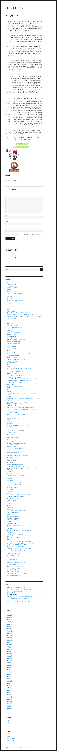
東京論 (8, 387)
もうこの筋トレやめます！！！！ (14, 445)
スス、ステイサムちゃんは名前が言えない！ (17, 448)
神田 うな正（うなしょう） (13, 457)
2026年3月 (9, 614)
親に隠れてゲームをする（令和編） (15, 300)
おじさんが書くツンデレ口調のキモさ (15, 430)
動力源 (8, 364)
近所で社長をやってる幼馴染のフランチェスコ (17, 443)
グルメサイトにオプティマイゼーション (16, 359)
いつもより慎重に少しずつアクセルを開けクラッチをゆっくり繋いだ (22, 378)
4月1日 (8, 307)
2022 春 (8, 350)
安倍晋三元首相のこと (12, 346)
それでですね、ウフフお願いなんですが (16, 414)
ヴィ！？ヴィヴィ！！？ (12, 412)
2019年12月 (9, 697)
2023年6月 (9, 635)
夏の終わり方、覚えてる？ (13, 437)
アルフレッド (10, 491)
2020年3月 (9, 692)
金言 (8, 389)
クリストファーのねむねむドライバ (15, 484)
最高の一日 (9, 469)
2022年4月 (9, 656)
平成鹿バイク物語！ (11, 500)
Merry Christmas (11, 405)
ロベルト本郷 (10, 489)
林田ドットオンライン (14, 8)
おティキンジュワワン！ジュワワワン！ (16, 498)
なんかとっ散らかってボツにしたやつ (15, 371)
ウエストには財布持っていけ (13, 564)
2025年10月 (9, 617)
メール (7, 221)
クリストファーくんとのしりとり (14, 284)
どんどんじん (10, 436)
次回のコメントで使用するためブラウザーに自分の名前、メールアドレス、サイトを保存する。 (25, 234)
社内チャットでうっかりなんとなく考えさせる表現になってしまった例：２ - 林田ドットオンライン (25, 598)
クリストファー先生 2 (12, 519)
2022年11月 (9, 646)
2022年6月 (9, 655)
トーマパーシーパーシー (12, 302)
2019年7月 (9, 706)
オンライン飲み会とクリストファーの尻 (16, 466)
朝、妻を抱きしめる (11, 336)
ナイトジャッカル (11, 432)
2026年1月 (9, 615)
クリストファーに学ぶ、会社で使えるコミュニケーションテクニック (22, 409)
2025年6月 (9, 619)
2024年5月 (9, 626)
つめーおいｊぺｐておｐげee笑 (14, 441)
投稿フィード (10, 736)
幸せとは (9, 289)
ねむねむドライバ (11, 509)
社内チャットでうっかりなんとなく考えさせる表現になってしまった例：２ (24, 398)
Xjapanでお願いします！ (13, 536)
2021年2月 (9, 676)
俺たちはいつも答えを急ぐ (13, 418)
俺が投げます (10, 462)
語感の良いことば (11, 311)
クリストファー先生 (11, 523)
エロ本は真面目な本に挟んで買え (14, 575)
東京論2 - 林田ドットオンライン (18, 587)
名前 (6, 215)
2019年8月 (9, 705)
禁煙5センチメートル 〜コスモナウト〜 (16, 566)
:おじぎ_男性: (10, 503)
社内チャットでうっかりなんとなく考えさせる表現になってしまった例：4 (24, 354)
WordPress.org (10, 740)
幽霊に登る (9, 423)
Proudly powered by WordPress (21, 747)
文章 (8, 720)
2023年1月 (9, 642)
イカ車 (8, 421)
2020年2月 (9, 694)
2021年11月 (9, 662)
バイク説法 (9, 528)
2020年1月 (9, 696)
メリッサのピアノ (11, 329)
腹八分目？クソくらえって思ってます (15, 525)
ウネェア (9, 320)
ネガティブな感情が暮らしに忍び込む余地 (16, 339)
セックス (9, 391)
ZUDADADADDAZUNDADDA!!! (14, 382)
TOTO (8, 486)
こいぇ (8, 428)
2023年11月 (9, 633)
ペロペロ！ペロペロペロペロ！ (14, 527)
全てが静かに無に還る (12, 361)
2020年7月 (9, 689)
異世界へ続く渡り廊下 (12, 461)
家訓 (8, 309)
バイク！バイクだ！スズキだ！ (14, 332)
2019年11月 (9, 699)
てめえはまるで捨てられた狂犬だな (15, 482)
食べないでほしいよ (11, 411)
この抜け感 (9, 478)
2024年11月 (9, 621)
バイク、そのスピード (12, 352)
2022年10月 (9, 648)
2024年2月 (9, 630)
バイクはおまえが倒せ (12, 559)
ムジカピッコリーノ (11, 471)
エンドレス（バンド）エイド (13, 537)
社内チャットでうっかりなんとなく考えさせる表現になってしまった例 (23, 407)
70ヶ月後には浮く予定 (12, 357)
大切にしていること (11, 348)
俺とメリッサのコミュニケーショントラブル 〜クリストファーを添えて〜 (24, 552)
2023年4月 (9, 639)
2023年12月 (9, 631)
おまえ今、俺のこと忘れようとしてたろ (16, 386)
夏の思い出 (9, 298)
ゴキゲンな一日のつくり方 (13, 555)
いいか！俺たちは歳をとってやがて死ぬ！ (16, 550)
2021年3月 (9, 674)
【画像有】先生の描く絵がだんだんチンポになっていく (19, 403)
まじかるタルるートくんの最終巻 (14, 375)
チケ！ (8, 282)
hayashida (10, 180)
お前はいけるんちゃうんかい (13, 452)
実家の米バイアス (11, 400)
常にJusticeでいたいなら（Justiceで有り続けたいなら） (20, 380)
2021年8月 (9, 667)
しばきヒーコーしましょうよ (13, 553)
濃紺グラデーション (11, 502)
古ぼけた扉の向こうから (12, 518)
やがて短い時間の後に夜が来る (14, 377)
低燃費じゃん (10, 514)
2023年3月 (9, 640)
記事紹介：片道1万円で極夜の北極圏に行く (17, 475)
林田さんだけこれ (11, 420)
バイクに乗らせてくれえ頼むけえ (14, 568)
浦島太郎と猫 (10, 480)
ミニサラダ (9, 330)
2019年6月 (9, 708)
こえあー (9, 416)
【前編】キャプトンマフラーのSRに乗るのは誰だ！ (19, 546)
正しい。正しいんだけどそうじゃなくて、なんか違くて (19, 370)
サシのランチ (10, 532)
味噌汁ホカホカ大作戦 (12, 287)
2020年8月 (9, 687)
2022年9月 (9, 649)
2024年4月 (9, 628)
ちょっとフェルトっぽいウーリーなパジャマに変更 (18, 494)
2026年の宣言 (10, 286)
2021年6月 (9, 671)
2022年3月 (9, 658)
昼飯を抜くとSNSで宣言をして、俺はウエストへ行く (19, 530)
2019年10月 (9, 701)
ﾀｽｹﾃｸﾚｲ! (9, 427)
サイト (6, 227)
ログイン (9, 735)
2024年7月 (9, 624)
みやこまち (9, 453)
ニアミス (9, 477)
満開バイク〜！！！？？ (12, 325)
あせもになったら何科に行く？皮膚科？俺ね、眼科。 (19, 541)
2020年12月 (9, 680)
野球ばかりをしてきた (12, 373)
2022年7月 (9, 653)
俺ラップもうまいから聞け (13, 571)
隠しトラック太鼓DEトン (12, 569)
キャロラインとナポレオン (13, 487)
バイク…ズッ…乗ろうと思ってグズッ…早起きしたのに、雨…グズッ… (22, 393)
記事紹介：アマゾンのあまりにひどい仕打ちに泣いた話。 (20, 543)
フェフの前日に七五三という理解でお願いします (18, 511)
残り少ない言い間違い (12, 334)
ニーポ (8, 560)
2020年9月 (9, 685)
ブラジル (9, 295)
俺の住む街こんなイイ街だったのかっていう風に (18, 425)
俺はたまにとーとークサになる (14, 291)
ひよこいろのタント (11, 337)
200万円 (9, 304)
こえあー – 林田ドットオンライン (19, 601)
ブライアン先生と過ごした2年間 (14, 327)
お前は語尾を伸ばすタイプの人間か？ (15, 496)
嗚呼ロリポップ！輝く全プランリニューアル (17, 455)
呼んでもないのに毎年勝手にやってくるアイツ (17, 544)
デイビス (9, 521)
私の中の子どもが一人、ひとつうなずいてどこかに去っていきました (22, 312)
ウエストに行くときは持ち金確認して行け (16, 562)
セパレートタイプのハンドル (13, 459)
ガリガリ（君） (10, 493)
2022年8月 (9, 651)
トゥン (8, 305)
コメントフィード (11, 738)
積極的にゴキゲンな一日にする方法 (15, 534)
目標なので (9, 296)
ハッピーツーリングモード (13, 345)
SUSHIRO (9, 539)
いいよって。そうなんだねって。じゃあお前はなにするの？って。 (22, 314)
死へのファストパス (11, 507)
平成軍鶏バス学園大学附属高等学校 (15, 464)
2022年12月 (9, 644)
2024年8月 (9, 623)
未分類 (15, 180)
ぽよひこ (9, 505)
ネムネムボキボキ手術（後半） (14, 341)
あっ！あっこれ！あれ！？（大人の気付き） (17, 402)
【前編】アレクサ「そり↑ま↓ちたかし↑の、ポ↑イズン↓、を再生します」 (24, 468)
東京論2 (8, 366)
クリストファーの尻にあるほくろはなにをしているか (19, 548)
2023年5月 (9, 637)
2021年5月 (9, 673)
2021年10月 (9, 664)
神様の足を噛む (10, 323)
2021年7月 (9, 669)
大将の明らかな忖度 (11, 446)
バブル (8, 557)
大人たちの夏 (10, 384)
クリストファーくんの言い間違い (14, 293)
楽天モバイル (10, 395)
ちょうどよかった (11, 321)
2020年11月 (9, 681)
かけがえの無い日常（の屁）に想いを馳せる (17, 573)
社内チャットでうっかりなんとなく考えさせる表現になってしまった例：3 (24, 368)
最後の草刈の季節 (11, 362)
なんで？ (9, 396)
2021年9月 (9, 665)
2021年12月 (9, 660)
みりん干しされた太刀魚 (12, 512)
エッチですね (10, 434)
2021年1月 (9, 678)
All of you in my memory (13, 355)
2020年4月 (9, 690)
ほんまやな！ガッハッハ (12, 473)
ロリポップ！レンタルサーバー (14, 516)
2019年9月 (9, 703)
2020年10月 (9, 683)
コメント (7, 196)
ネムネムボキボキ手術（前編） (14, 343)
